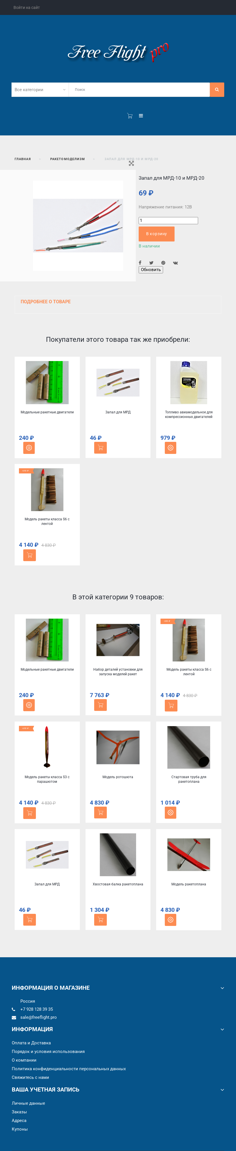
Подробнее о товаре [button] (46, 301)
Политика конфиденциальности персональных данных (69, 1068)
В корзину (156, 233)
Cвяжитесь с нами (30, 1077)
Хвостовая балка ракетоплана (118, 884)
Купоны (20, 1129)
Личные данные (28, 1103)
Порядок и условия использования (48, 1051)
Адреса (19, 1120)
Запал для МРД (118, 412)
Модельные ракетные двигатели (47, 412)
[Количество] (168, 220)
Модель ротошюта (117, 777)
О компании (24, 1060)
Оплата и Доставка (31, 1043)
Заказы (19, 1111)
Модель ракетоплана (188, 884)
